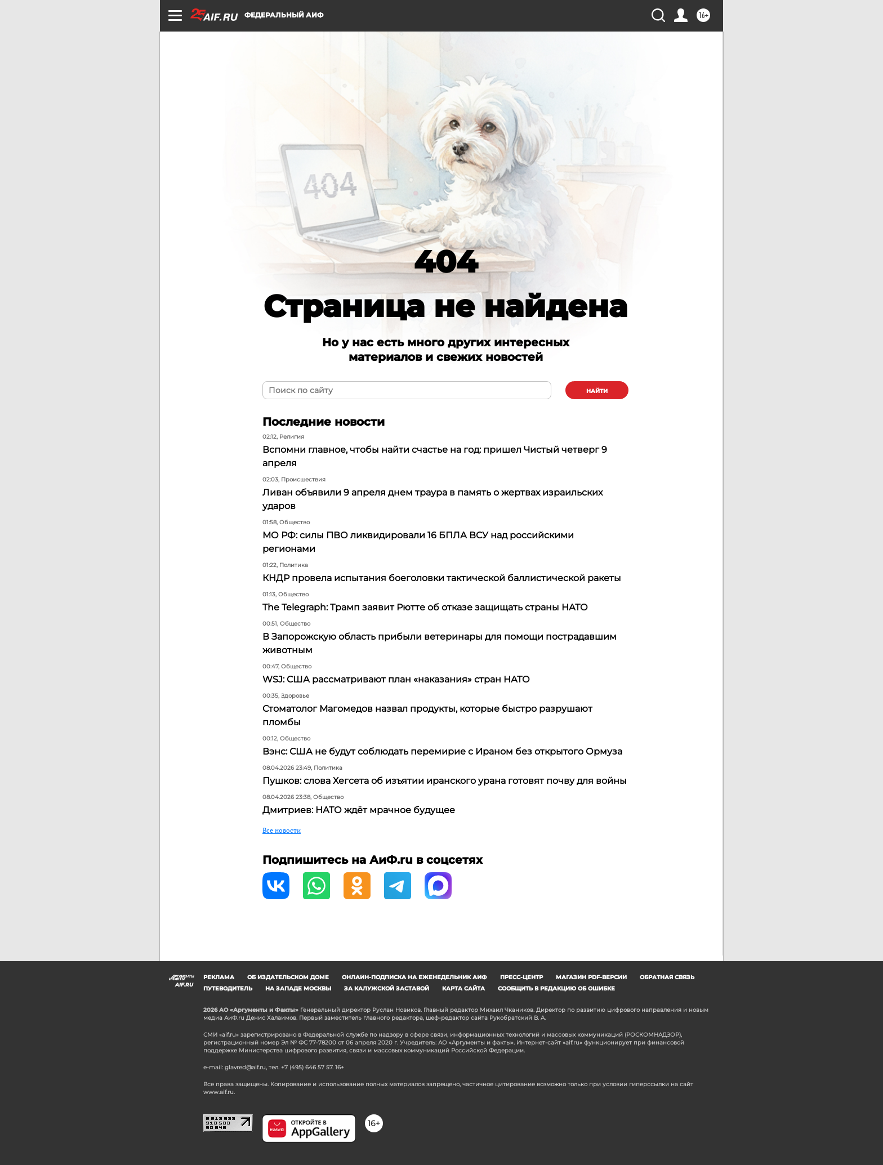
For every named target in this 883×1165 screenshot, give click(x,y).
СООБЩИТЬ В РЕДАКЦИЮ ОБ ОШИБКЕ (556, 988)
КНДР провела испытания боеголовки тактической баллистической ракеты (441, 578)
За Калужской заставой (386, 988)
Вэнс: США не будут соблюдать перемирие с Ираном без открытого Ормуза (442, 751)
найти (597, 391)
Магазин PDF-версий (591, 977)
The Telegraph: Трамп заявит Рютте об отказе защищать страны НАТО (425, 607)
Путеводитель (227, 988)
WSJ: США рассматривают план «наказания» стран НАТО (396, 679)
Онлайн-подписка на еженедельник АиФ (414, 977)
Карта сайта (463, 988)
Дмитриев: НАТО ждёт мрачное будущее (358, 810)
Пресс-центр (521, 977)
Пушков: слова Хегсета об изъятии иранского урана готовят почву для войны (444, 780)
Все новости (281, 830)
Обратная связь (667, 977)
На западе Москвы (298, 988)
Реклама (218, 977)
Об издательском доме (288, 977)
